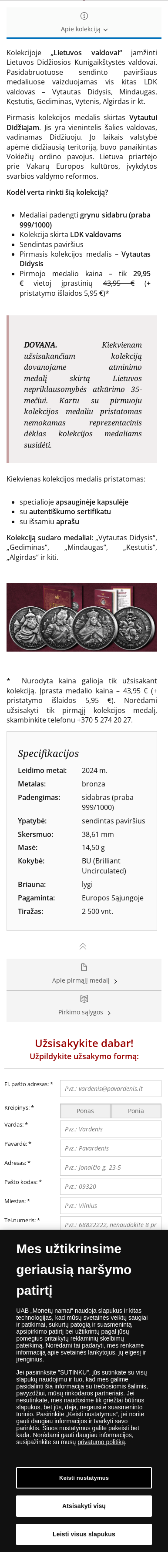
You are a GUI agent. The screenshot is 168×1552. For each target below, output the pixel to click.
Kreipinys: (17, 1107)
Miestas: (15, 1201)
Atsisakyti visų (84, 1505)
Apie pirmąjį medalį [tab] (84, 974)
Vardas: (14, 1124)
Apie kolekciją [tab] (84, 23)
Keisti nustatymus (84, 1478)
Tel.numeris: (20, 1220)
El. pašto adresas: (28, 1084)
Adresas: (15, 1163)
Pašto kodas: (20, 1182)
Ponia (136, 1111)
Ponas (85, 1111)
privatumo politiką (101, 1441)
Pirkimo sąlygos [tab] (84, 1006)
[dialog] (84, 1391)
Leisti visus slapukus (84, 1534)
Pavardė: (15, 1143)
